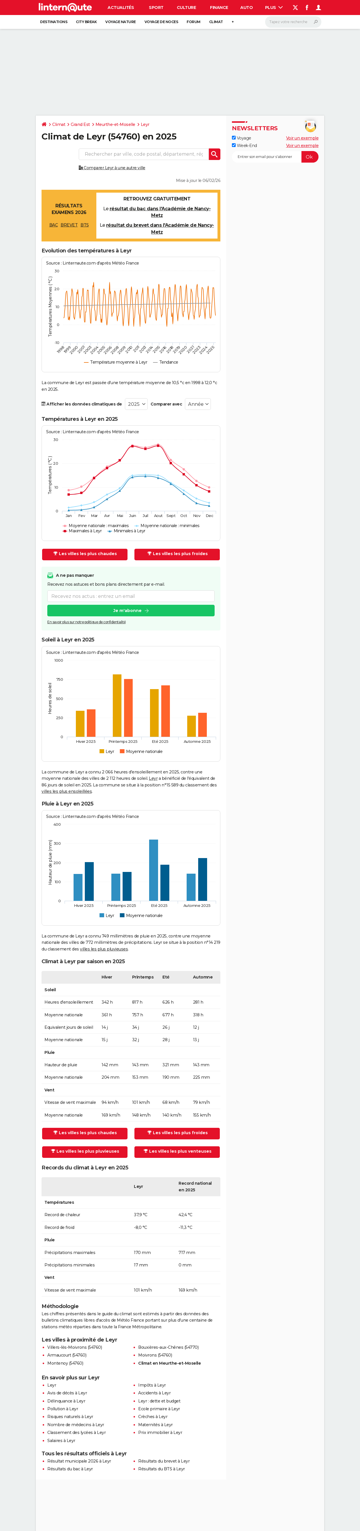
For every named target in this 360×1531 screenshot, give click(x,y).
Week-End (244, 145)
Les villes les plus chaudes (85, 553)
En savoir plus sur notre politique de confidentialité (86, 622)
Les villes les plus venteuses (177, 1151)
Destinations (53, 22)
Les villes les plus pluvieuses (85, 1151)
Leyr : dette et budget (159, 1401)
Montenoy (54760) (65, 1363)
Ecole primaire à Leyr (159, 1408)
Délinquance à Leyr (66, 1401)
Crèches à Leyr (152, 1416)
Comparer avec (166, 404)
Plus (274, 7)
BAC (53, 225)
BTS (84, 225)
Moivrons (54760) (155, 1355)
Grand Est (80, 124)
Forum (193, 22)
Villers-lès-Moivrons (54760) (74, 1347)
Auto (246, 7)
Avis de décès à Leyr (67, 1393)
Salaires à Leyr (61, 1440)
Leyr (145, 124)
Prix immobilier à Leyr (160, 1432)
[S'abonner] (275, 157)
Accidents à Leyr (154, 1393)
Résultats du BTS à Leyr (161, 1469)
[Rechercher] (293, 22)
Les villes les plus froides (177, 553)
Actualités (121, 7)
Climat (216, 22)
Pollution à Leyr (62, 1408)
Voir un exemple (302, 138)
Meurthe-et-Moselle (115, 124)
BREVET (69, 225)
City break (86, 22)
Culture (186, 7)
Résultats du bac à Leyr (70, 1469)
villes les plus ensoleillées (67, 791)
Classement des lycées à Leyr (76, 1432)
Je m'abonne (127, 610)
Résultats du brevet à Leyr (164, 1461)
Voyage (241, 138)
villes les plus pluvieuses (104, 949)
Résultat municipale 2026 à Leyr (79, 1461)
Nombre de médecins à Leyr (75, 1424)
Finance (219, 7)
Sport (156, 7)
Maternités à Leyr (155, 1424)
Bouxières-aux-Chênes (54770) (168, 1347)
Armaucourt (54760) (66, 1355)
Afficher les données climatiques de (82, 404)
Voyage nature (120, 22)
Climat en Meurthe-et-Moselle (169, 1363)
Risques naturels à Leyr (70, 1416)
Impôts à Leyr (152, 1385)
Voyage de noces (161, 22)
